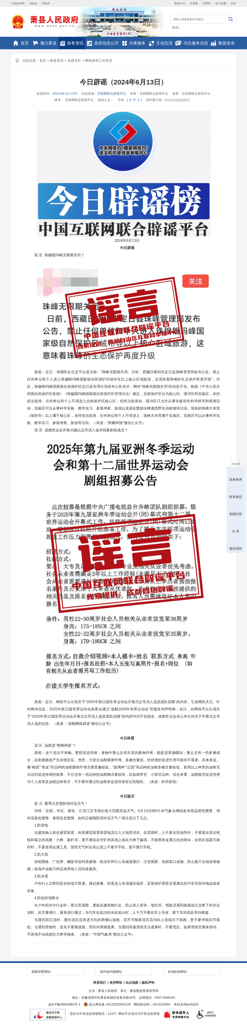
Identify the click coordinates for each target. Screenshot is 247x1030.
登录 (233, 3)
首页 (21, 43)
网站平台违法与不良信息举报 (139, 1013)
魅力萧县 (45, 43)
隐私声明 (148, 982)
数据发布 (223, 43)
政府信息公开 (103, 43)
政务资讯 (72, 43)
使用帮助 (115, 982)
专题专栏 (74, 60)
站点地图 (132, 982)
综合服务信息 (191, 43)
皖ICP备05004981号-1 (64, 1004)
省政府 (33, 3)
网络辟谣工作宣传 (98, 60)
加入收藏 (220, 3)
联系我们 (99, 982)
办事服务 (134, 43)
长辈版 (194, 3)
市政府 (46, 3)
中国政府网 (18, 3)
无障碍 (207, 3)
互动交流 (161, 43)
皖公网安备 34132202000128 (107, 1004)
